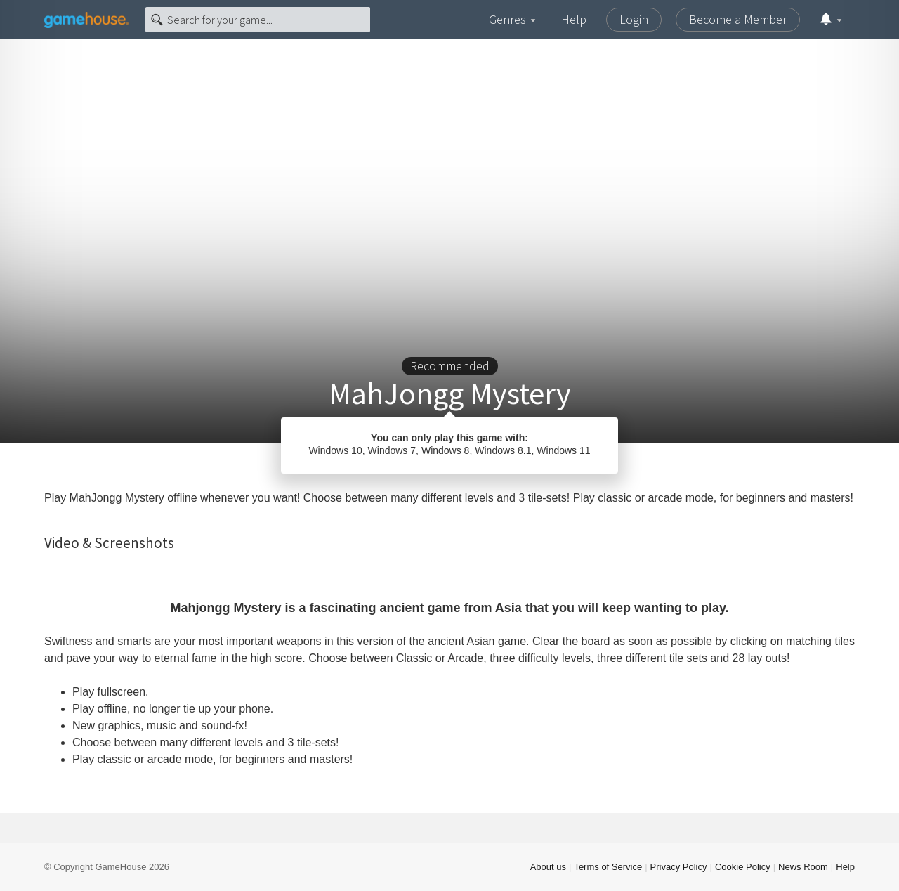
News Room (803, 866)
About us (548, 866)
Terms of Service (608, 866)
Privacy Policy (678, 866)
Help (573, 19)
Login (633, 19)
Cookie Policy (742, 866)
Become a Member (738, 19)
